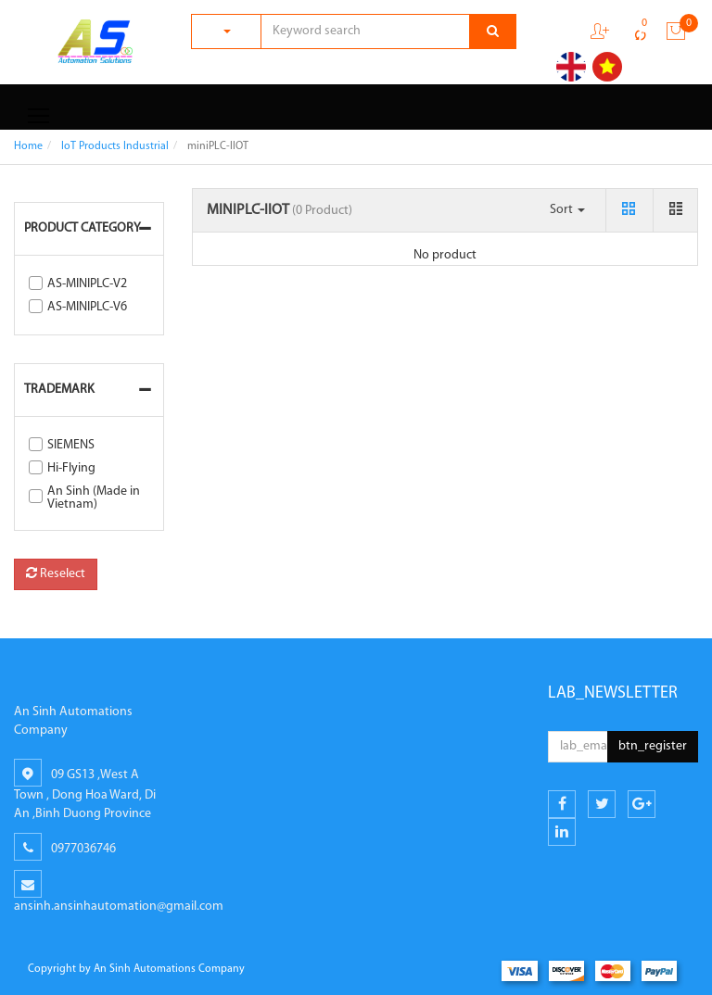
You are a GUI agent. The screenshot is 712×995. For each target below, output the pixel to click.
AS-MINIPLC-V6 (87, 307)
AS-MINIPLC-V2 (87, 284)
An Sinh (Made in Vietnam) (93, 498)
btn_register (652, 746)
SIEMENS (71, 445)
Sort (567, 210)
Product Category (82, 228)
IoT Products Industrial (115, 146)
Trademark (59, 390)
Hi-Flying (71, 468)
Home (28, 146)
